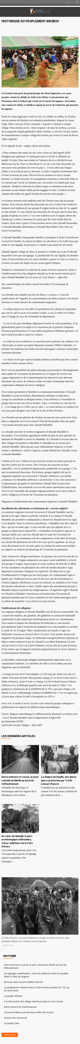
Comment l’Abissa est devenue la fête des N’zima (29, 1012)
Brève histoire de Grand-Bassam (20, 1006)
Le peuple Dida (11, 1023)
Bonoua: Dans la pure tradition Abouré (23, 981)
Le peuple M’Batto (13, 995)
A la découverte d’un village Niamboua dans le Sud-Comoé (33, 1001)
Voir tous (9, 1034)
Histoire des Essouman (15, 1017)
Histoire (9, 956)
